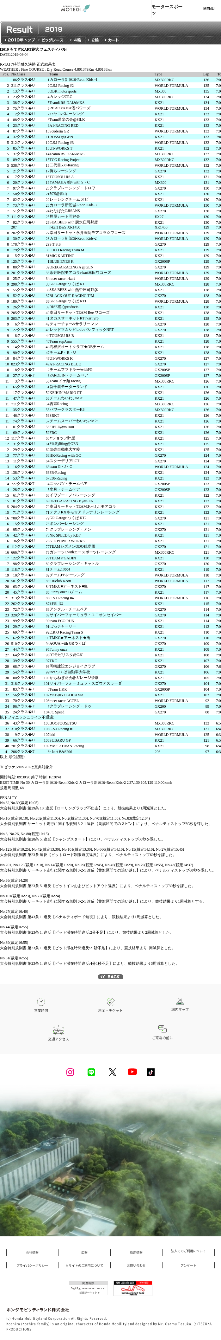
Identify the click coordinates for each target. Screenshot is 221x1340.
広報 (84, 1252)
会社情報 (32, 1252)
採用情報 (136, 1252)
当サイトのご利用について (84, 1265)
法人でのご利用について (188, 1251)
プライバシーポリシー (32, 1265)
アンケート (188, 1265)
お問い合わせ (136, 1265)
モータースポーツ (166, 9)
